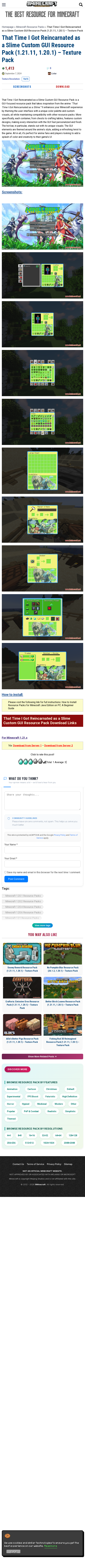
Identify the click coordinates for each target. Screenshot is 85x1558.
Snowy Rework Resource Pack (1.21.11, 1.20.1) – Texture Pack (22, 969)
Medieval (42, 1104)
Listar (54, 73)
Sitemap (68, 1164)
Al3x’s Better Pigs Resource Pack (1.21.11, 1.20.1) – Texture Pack (22, 1040)
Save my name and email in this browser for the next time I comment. (44, 872)
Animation (12, 1089)
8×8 (19, 1135)
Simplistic (70, 1111)
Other (73, 1104)
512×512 (29, 1143)
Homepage (8, 26)
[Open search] (80, 4)
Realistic (52, 1111)
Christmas (51, 1089)
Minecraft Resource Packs (30, 26)
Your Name (11, 844)
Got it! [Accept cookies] (13, 1552)
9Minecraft (40, 1184)
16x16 (25, 79)
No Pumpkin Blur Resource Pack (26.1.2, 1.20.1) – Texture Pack (62, 969)
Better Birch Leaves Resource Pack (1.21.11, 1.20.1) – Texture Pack (63, 1003)
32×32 (45, 1135)
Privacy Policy (60, 835)
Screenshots (22, 86)
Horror (10, 1104)
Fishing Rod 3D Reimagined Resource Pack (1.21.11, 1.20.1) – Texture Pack (62, 1042)
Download (63, 86)
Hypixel (25, 1104)
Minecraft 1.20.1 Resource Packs (23, 895)
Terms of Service (35, 1164)
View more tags (42, 925)
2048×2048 (69, 1143)
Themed (11, 1119)
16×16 (32, 1135)
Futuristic (50, 1096)
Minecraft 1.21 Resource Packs (22, 918)
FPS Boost (33, 1096)
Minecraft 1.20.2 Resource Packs (23, 901)
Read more (50, 1545)
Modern (59, 1104)
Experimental (13, 1096)
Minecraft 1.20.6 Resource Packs (23, 912)
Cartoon (32, 1089)
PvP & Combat (31, 1111)
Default (70, 1089)
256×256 (11, 1143)
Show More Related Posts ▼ (42, 1056)
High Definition (69, 1096)
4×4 (9, 1135)
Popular (11, 1111)
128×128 (73, 1135)
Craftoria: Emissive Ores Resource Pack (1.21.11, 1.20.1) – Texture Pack (22, 1004)
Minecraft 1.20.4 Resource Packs (23, 906)
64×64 (58, 1135)
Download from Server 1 (27, 745)
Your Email (10, 858)
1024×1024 (48, 1143)
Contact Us (18, 1164)
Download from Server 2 (58, 745)
